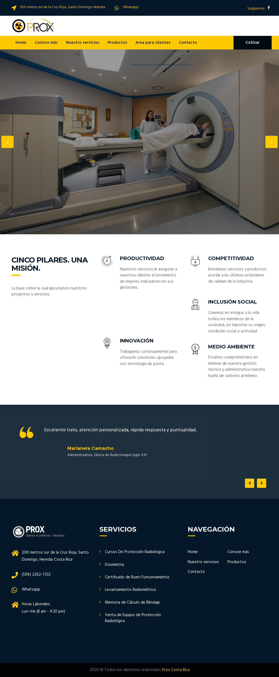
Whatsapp (131, 7)
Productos (117, 42)
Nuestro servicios (82, 42)
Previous (7, 142)
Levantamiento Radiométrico (130, 589)
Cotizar (252, 42)
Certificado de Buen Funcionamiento (137, 577)
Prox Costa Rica (176, 670)
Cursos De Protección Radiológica (135, 552)
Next (271, 142)
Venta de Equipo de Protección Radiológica (133, 618)
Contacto (188, 42)
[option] (139, 141)
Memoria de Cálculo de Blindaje (132, 602)
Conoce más (46, 42)
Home (21, 42)
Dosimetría (114, 564)
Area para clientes (153, 42)
